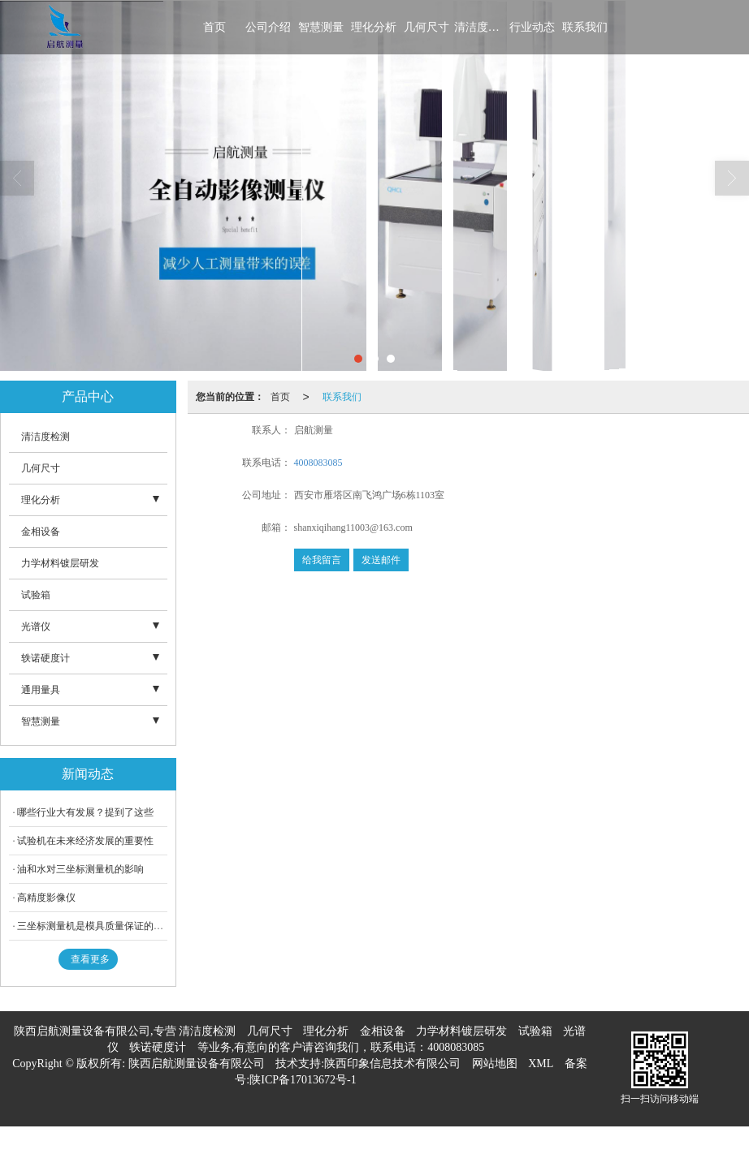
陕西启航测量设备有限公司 (196, 1063)
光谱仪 (35, 626)
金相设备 (40, 531)
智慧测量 (321, 27)
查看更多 (90, 959)
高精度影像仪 (46, 897)
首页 (214, 27)
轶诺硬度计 (45, 658)
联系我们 (585, 27)
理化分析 (373, 27)
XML (540, 1063)
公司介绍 (268, 27)
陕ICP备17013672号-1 (302, 1080)
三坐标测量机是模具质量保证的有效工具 (105, 926)
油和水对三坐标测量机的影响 (80, 869)
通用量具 (40, 689)
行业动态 (532, 27)
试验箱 (35, 595)
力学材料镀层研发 (60, 563)
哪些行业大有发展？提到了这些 (85, 812)
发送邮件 (381, 560)
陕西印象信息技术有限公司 (392, 1063)
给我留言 (321, 560)
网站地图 (494, 1063)
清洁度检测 (479, 27)
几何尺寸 (426, 27)
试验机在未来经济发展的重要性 (85, 840)
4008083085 (318, 462)
